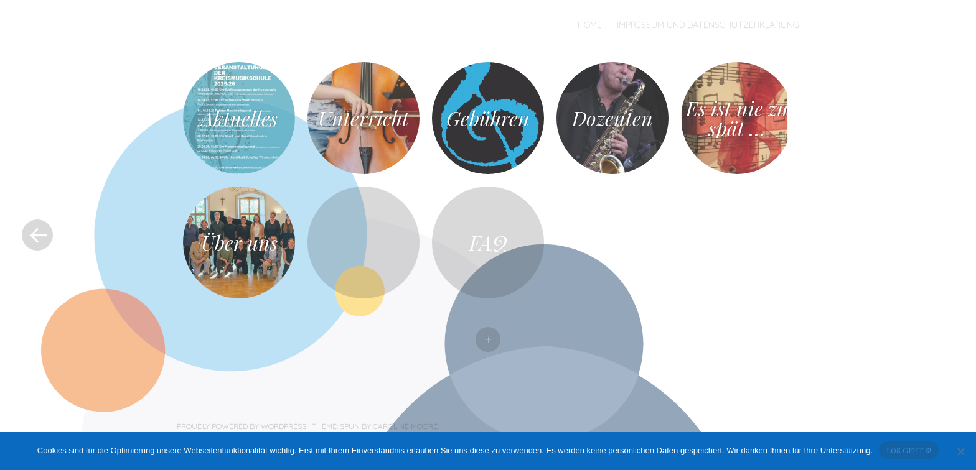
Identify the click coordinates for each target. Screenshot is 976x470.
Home (590, 24)
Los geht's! (908, 450)
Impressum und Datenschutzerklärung (708, 24)
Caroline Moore (405, 426)
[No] (960, 451)
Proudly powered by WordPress (241, 426)
